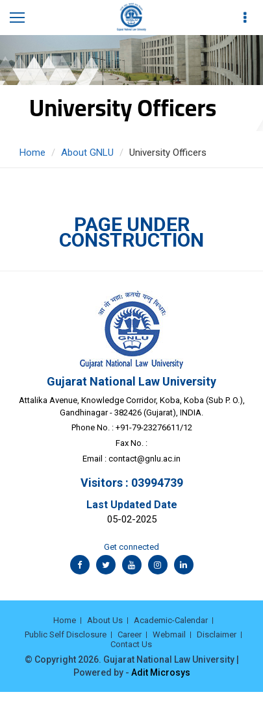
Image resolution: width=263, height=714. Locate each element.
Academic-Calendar (171, 620)
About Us (105, 620)
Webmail (169, 634)
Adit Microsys (160, 672)
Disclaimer (216, 634)
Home (32, 152)
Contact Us (131, 644)
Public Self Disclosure (65, 634)
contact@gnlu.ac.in (144, 458)
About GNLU (87, 152)
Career (130, 634)
